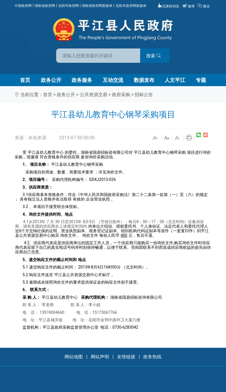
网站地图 (73, 356)
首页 (25, 80)
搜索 (153, 55)
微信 (204, 6)
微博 (188, 6)
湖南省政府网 (45, 6)
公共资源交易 (93, 94)
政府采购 (121, 94)
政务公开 (51, 80)
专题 (201, 80)
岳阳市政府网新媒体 (131, 6)
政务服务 (82, 80)
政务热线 (152, 356)
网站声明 (100, 356)
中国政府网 (23, 6)
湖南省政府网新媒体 (97, 6)
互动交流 (113, 80)
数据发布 (144, 80)
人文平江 (175, 80)
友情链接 (126, 356)
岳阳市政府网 (68, 6)
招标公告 (144, 94)
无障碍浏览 (168, 6)
